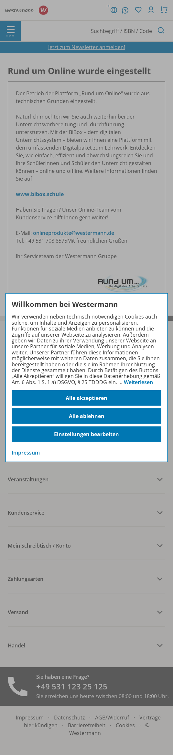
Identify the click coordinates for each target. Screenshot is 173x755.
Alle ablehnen (86, 416)
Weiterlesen (138, 382)
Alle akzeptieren (86, 398)
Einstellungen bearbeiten (86, 434)
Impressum (26, 452)
